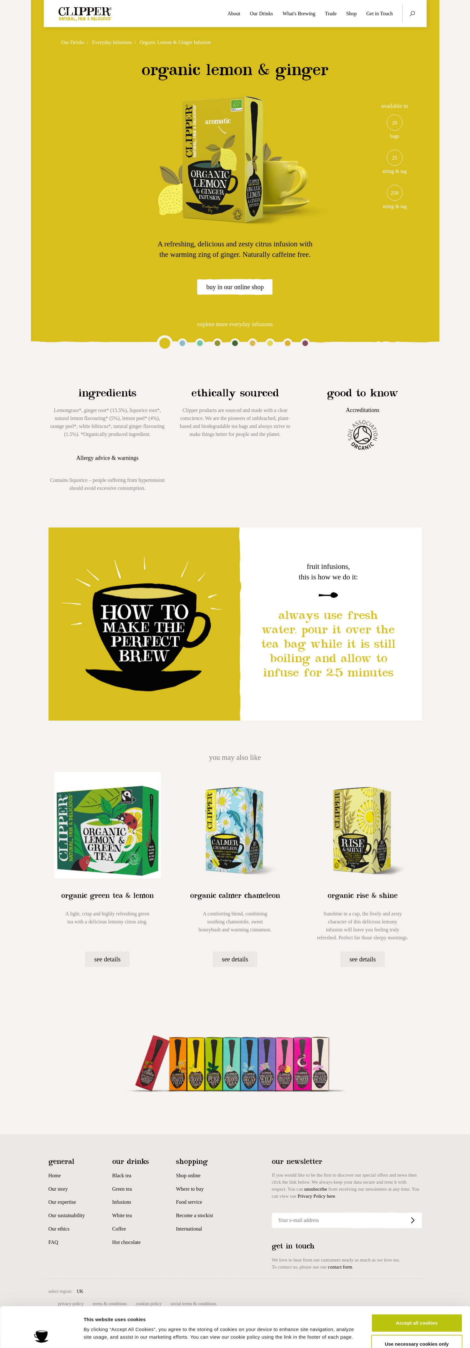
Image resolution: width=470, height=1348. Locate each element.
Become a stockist (194, 1215)
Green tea (122, 1189)
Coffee (119, 1229)
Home (54, 1175)
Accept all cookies (417, 1285)
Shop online (188, 1175)
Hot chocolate (126, 1242)
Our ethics (59, 1229)
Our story (58, 1189)
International (189, 1229)
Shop (351, 13)
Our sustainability (66, 1215)
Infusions (121, 1202)
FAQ (53, 1242)
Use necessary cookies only (417, 1306)
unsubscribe (315, 1189)
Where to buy (190, 1189)
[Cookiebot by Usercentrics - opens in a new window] (41, 1335)
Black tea (121, 1175)
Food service (189, 1202)
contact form (340, 1266)
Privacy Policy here (316, 1196)
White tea (122, 1215)
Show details (335, 1335)
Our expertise (62, 1202)
